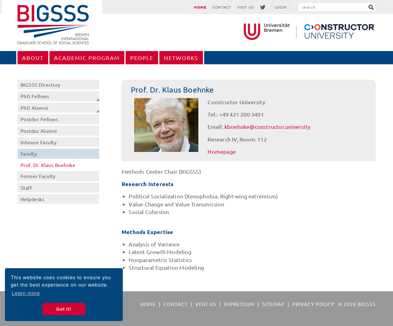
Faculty (29, 153)
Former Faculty (38, 176)
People (142, 57)
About (33, 57)
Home (200, 7)
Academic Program (87, 57)
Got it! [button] (63, 309)
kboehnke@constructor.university (267, 126)
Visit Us (245, 7)
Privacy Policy (313, 304)
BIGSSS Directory (40, 85)
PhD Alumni (34, 108)
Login (281, 7)
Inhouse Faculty (39, 142)
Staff (26, 188)
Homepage (222, 151)
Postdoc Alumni (39, 131)
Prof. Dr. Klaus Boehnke (48, 165)
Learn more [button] (26, 293)
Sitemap (273, 304)
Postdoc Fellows (39, 119)
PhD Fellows (35, 96)
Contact (221, 7)
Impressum (239, 304)
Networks (181, 57)
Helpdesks (33, 199)
